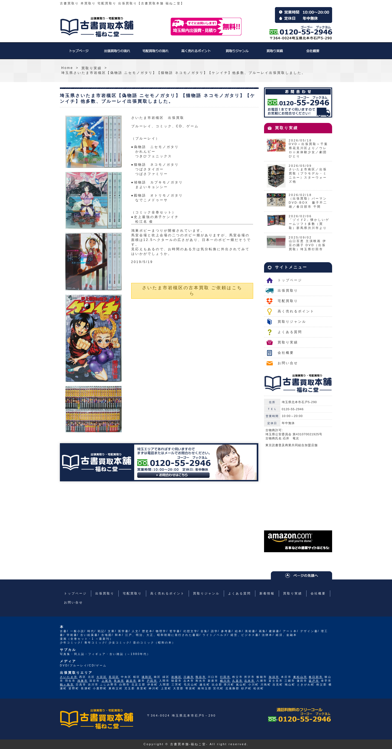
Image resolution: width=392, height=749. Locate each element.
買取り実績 (275, 53)
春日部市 (316, 676)
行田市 (225, 676)
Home (67, 68)
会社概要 (313, 53)
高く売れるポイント (196, 53)
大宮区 (101, 676)
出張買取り (117, 53)
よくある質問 (290, 332)
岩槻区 (176, 676)
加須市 (274, 676)
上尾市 (107, 680)
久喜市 (237, 680)
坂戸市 (314, 680)
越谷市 (131, 680)
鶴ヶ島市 (67, 684)
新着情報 (267, 593)
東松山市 (300, 676)
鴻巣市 (82, 680)
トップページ (79, 53)
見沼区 (114, 676)
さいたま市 (69, 676)
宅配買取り (155, 53)
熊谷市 (200, 676)
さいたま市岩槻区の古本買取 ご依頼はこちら (192, 290)
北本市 (249, 680)
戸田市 (152, 680)
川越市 (188, 676)
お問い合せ (288, 363)
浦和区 (147, 676)
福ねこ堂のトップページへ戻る (97, 27)
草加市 (119, 680)
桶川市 (225, 680)
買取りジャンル (237, 53)
